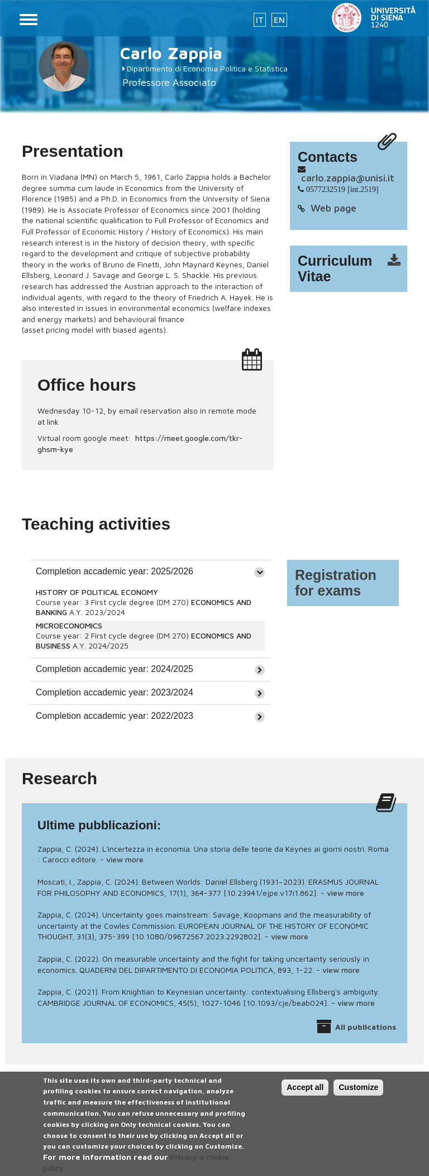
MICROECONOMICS (69, 625)
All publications (365, 1026)
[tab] (150, 571)
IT (260, 20)
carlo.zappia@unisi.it (347, 178)
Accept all (305, 1093)
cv (355, 269)
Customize (358, 1093)
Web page (333, 208)
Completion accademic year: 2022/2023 (114, 716)
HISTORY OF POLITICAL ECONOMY (97, 592)
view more (125, 859)
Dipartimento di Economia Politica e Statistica (207, 68)
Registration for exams (335, 582)
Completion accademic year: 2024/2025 (114, 669)
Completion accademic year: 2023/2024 (114, 692)
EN (279, 20)
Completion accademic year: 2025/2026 (114, 571)
